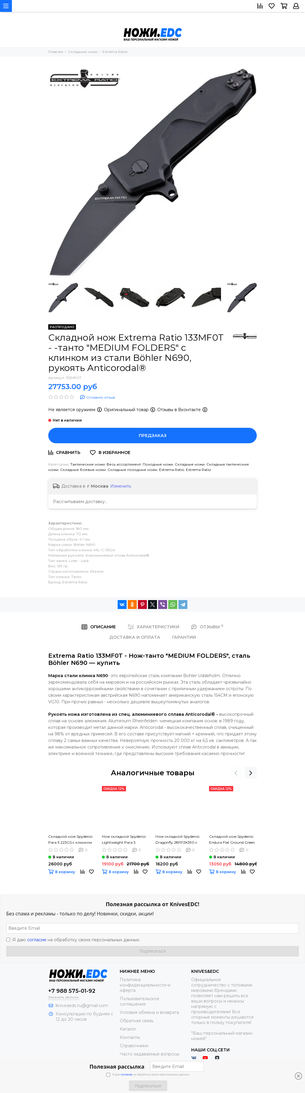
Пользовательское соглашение (139, 1001)
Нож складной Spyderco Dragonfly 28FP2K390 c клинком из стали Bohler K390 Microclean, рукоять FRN (178, 839)
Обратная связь (136, 1020)
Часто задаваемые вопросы (149, 1054)
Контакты (130, 1037)
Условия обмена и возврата (149, 1012)
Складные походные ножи (132, 469)
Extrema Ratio (171, 469)
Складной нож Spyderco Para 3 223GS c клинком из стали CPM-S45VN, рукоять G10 (70, 839)
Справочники (134, 1045)
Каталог (128, 1029)
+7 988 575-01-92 (71, 991)
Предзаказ (152, 435)
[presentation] (236, 773)
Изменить (120, 486)
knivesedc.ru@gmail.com (82, 1005)
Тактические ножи (87, 464)
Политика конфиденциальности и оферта (145, 985)
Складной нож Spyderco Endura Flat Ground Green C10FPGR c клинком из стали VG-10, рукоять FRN (232, 839)
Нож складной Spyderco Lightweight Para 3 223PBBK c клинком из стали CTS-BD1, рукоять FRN (124, 839)
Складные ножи (190, 464)
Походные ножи (158, 464)
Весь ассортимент (124, 464)
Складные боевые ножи (83, 469)
